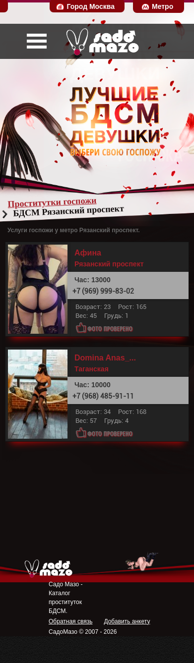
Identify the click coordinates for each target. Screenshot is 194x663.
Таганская (91, 369)
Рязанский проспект (109, 264)
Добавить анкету (127, 621)
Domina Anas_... (105, 358)
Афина (87, 253)
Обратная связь (70, 621)
